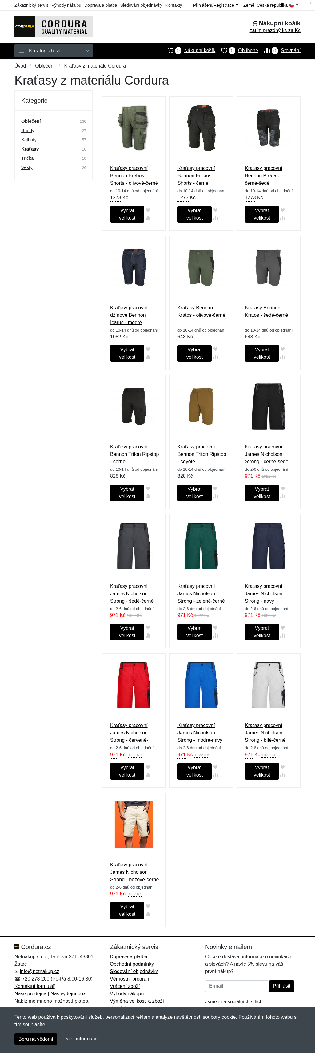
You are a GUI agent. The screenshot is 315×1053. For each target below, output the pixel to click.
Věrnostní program (130, 978)
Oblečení (45, 65)
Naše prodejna (30, 993)
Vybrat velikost (127, 214)
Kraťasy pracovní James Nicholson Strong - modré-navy (199, 733)
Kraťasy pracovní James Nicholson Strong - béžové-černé (134, 872)
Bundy (27, 130)
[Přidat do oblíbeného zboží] (148, 210)
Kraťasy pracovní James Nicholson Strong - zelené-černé (201, 594)
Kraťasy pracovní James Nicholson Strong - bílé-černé (265, 733)
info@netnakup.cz (39, 971)
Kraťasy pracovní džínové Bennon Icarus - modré (129, 315)
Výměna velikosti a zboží (137, 1001)
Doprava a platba (100, 5)
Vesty (27, 167)
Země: (270, 5)
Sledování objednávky (141, 5)
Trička (27, 158)
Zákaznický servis (31, 5)
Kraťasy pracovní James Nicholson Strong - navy (263, 594)
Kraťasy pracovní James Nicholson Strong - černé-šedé (266, 454)
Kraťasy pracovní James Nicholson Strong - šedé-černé (132, 594)
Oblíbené (236, 50)
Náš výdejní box (68, 993)
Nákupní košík (188, 50)
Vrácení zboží (125, 986)
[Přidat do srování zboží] (148, 217)
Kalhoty (29, 139)
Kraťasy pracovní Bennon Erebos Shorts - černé (196, 176)
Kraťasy (30, 148)
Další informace (80, 1038)
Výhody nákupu (66, 5)
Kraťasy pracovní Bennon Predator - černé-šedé (265, 176)
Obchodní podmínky (132, 964)
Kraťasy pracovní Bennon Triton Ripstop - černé (134, 454)
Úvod (20, 65)
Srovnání (279, 50)
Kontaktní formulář (34, 986)
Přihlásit (281, 986)
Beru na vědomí (35, 1039)
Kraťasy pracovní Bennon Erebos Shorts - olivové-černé (134, 176)
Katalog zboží (54, 51)
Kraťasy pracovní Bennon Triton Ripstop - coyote (201, 454)
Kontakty (173, 5)
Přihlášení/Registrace (215, 5)
